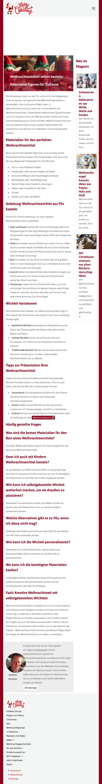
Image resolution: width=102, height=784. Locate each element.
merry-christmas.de (37, 650)
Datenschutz (15, 774)
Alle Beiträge (31, 688)
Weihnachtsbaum (42, 417)
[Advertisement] (51, 35)
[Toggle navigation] (93, 8)
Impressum (14, 770)
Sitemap (13, 778)
